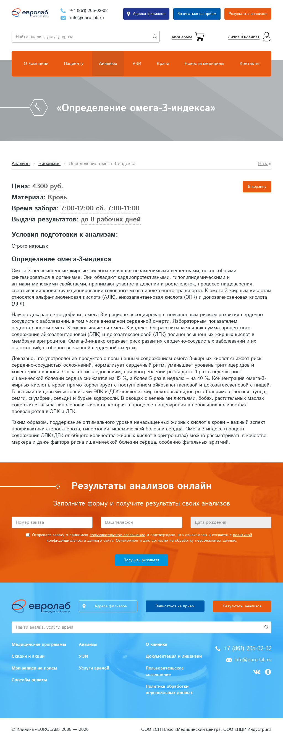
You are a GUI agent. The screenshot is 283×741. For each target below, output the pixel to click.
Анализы (108, 63)
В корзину (257, 186)
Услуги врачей (94, 668)
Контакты (249, 63)
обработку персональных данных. (206, 540)
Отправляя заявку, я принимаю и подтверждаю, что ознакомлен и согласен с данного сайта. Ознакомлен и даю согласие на (139, 537)
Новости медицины (204, 63)
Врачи (163, 63)
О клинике (156, 644)
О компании (36, 63)
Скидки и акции (28, 656)
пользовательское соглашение (117, 535)
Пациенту (73, 63)
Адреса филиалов (149, 14)
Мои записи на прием (34, 668)
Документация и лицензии (174, 656)
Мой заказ (182, 37)
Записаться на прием (196, 14)
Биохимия (49, 163)
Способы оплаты (29, 680)
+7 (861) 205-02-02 (89, 10)
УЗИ (136, 63)
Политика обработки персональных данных (169, 689)
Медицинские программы (39, 644)
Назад (264, 163)
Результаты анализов (248, 14)
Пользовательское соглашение (165, 671)
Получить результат (141, 560)
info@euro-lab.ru (87, 18)
